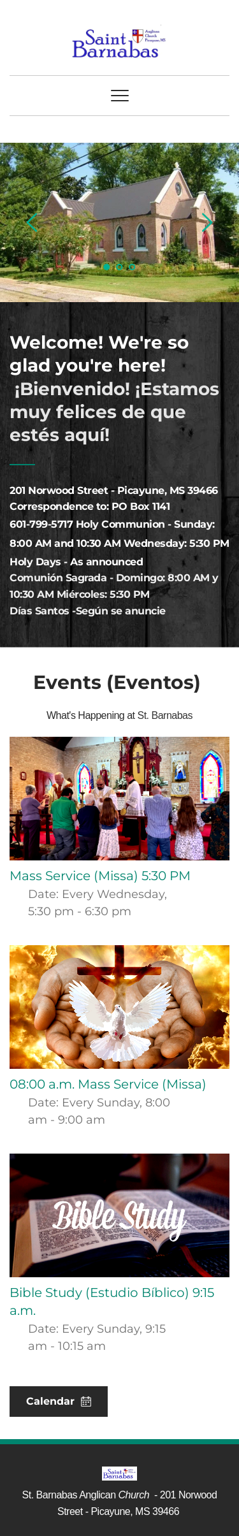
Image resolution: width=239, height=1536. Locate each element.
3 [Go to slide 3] (132, 267)
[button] (120, 96)
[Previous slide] (32, 222)
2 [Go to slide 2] (120, 267)
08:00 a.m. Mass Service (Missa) (108, 1084)
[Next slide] (206, 222)
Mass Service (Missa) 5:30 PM (100, 875)
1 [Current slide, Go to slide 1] (107, 267)
